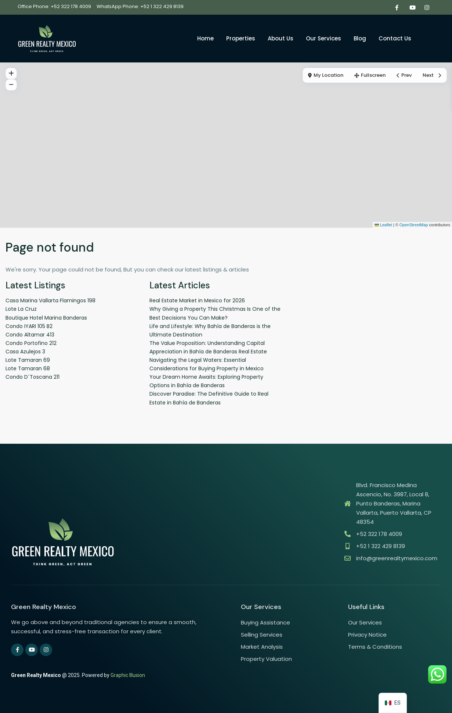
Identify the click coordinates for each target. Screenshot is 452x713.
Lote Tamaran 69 (28, 360)
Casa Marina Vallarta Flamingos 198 (50, 300)
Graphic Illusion (128, 675)
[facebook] (396, 7)
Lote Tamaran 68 (28, 368)
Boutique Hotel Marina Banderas (46, 317)
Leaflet (383, 225)
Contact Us (395, 38)
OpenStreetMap (413, 225)
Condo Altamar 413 (30, 334)
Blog (360, 38)
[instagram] (426, 7)
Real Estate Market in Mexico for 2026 (197, 300)
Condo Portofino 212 (31, 343)
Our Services (323, 38)
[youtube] (411, 7)
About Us (280, 38)
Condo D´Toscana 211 (32, 377)
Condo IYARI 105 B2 (29, 326)
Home (205, 38)
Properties (240, 38)
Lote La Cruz (21, 309)
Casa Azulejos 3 (25, 351)
